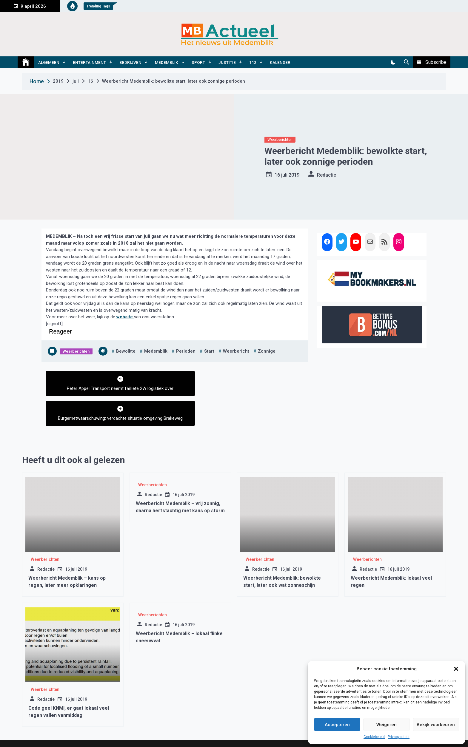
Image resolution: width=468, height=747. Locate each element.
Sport (198, 62)
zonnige (266, 351)
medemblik (155, 351)
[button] (456, 669)
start (209, 351)
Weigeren (386, 724)
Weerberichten (279, 139)
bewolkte (126, 351)
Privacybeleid (399, 737)
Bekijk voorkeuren (436, 724)
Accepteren (337, 724)
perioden (185, 351)
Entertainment (89, 62)
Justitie (227, 62)
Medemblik (166, 62)
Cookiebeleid (374, 737)
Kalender (280, 62)
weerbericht (236, 351)
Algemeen (48, 62)
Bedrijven (130, 62)
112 (252, 62)
